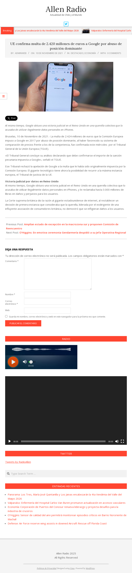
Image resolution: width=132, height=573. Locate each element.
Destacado (77, 53)
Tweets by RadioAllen (18, 462)
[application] (66, 410)
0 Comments (114, 53)
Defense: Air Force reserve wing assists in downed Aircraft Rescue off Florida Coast (57, 523)
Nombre (10, 294)
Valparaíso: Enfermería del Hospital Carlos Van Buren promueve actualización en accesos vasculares (66, 502)
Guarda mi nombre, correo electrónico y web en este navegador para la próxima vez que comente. (57, 316)
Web (7, 310)
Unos (72, 568)
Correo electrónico (11, 302)
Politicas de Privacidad (46, 568)
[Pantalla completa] (122, 441)
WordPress (90, 568)
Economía (90, 53)
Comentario (12, 261)
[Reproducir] (9, 441)
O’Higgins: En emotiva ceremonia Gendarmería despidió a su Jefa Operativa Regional (72, 232)
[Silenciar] (117, 441)
